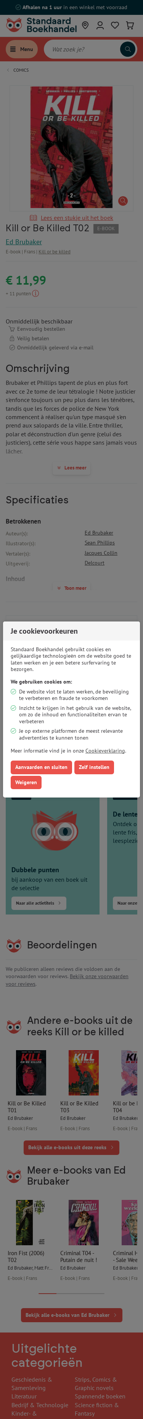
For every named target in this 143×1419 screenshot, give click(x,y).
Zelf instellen (94, 767)
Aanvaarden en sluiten (41, 767)
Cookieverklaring (105, 750)
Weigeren (26, 782)
